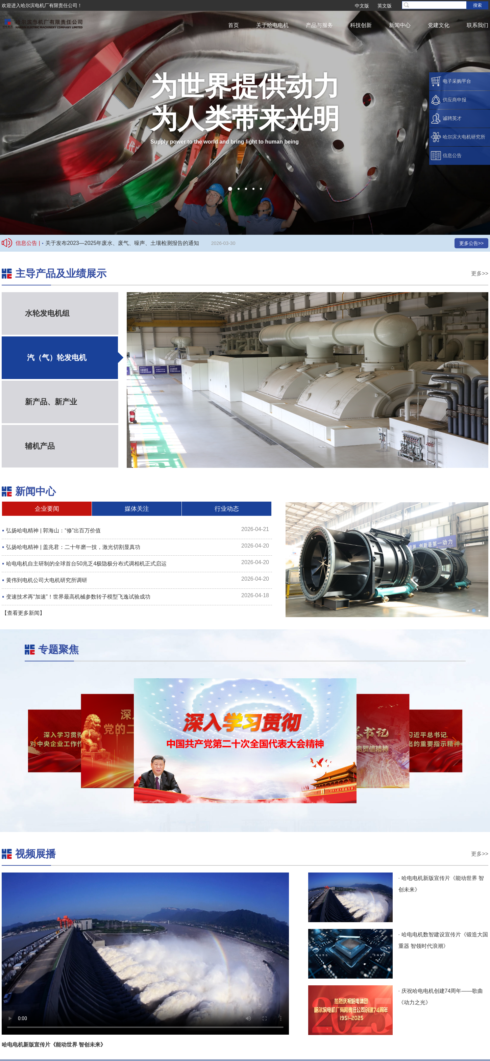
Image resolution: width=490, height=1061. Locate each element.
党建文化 (438, 25)
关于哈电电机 (272, 25)
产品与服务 (319, 25)
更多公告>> (471, 243)
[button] (230, 189)
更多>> (479, 273)
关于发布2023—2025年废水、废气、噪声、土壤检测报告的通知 (122, 243)
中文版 (362, 5)
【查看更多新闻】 (23, 613)
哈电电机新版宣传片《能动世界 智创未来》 (54, 1044)
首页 (233, 25)
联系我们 (477, 25)
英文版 (384, 5)
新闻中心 (400, 25)
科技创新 (361, 25)
